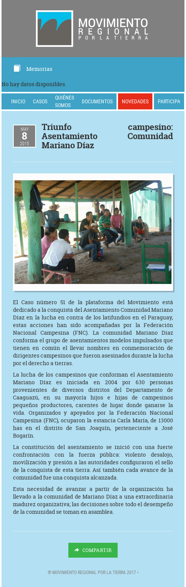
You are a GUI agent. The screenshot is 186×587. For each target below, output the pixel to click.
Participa (169, 101)
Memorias (32, 68)
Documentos (97, 101)
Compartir (93, 550)
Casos (40, 101)
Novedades (135, 101)
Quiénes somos (64, 101)
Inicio (18, 101)
